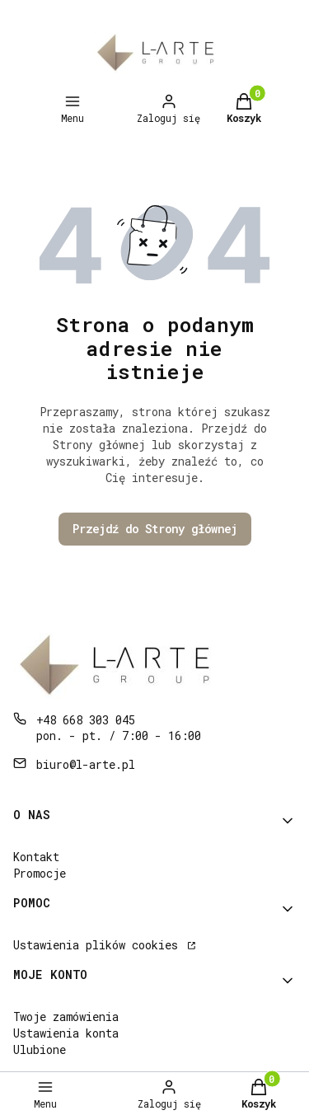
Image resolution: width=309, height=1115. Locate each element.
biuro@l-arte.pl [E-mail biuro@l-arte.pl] (85, 764)
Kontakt (36, 856)
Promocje (39, 873)
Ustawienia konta (66, 1033)
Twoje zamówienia (66, 1016)
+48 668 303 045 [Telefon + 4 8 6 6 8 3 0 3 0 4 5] (85, 720)
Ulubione (39, 1049)
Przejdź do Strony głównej (155, 528)
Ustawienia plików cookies (99, 945)
